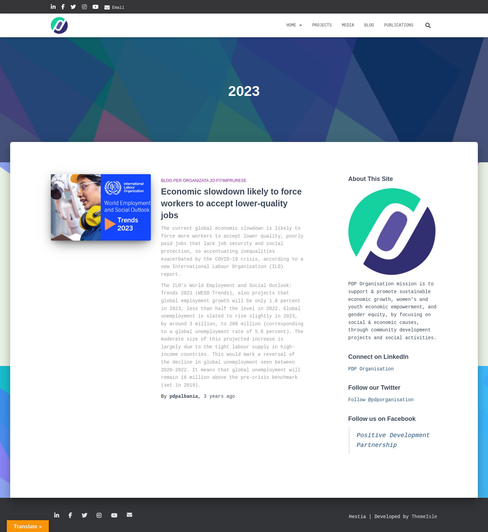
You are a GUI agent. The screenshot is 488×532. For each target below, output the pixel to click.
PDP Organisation (371, 369)
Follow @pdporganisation (381, 400)
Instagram (84, 8)
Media (348, 25)
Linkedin (53, 8)
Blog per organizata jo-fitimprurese (203, 180)
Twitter (73, 8)
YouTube (96, 8)
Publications (398, 25)
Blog (369, 25)
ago (219, 396)
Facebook (63, 8)
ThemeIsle (424, 516)
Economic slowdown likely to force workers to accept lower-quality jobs (231, 203)
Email (118, 7)
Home (294, 25)
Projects (322, 25)
